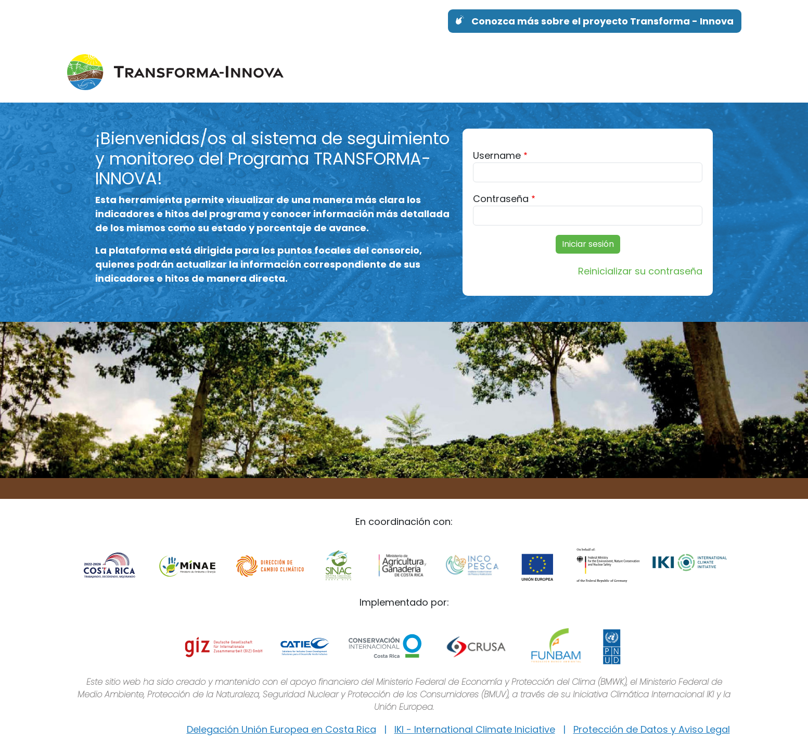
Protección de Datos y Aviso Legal (651, 729)
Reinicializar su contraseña (640, 271)
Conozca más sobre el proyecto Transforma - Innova (602, 21)
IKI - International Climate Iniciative (474, 729)
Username (497, 155)
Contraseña (501, 198)
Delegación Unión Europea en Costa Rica (281, 729)
